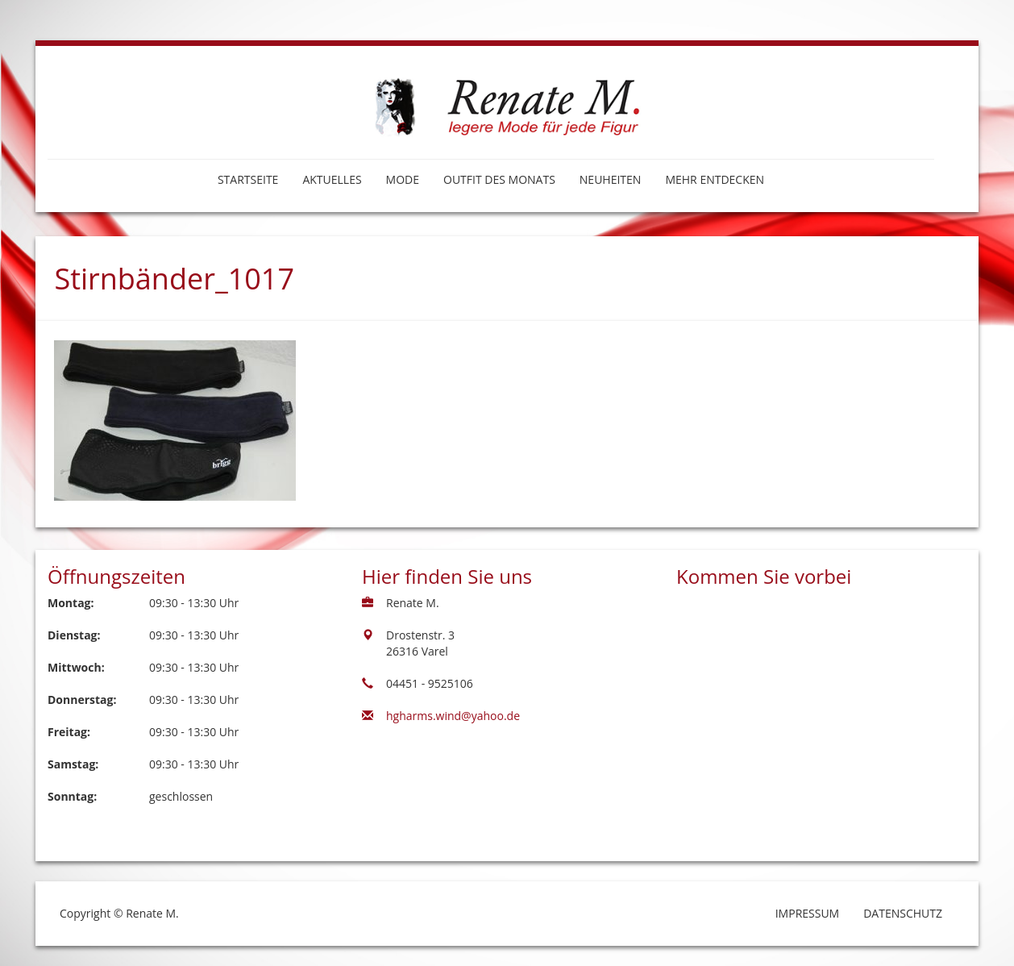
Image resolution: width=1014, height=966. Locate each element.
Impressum (807, 913)
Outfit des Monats (499, 179)
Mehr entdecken (714, 179)
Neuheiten (611, 179)
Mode (402, 179)
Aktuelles (331, 179)
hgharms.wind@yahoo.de (453, 715)
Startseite (248, 179)
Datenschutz (902, 913)
